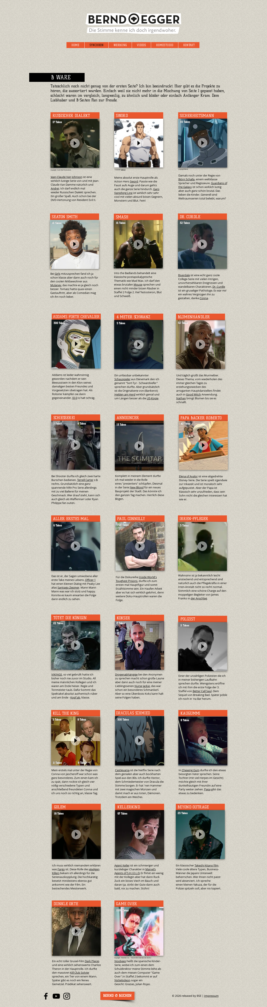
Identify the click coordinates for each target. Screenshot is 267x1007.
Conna (204, 298)
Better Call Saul (202, 691)
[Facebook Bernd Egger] (45, 996)
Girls (57, 274)
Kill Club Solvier (79, 972)
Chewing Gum (190, 770)
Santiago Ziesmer (68, 587)
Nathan (181, 398)
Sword (134, 181)
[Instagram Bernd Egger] (66, 996)
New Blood (137, 487)
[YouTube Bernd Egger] (56, 996)
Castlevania (122, 770)
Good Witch (193, 394)
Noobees (120, 961)
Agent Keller (122, 865)
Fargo (61, 869)
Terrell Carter (85, 480)
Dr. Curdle (218, 287)
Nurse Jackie (142, 686)
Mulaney (55, 285)
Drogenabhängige (126, 674)
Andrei (55, 188)
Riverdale (184, 275)
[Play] (75, 143)
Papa (207, 789)
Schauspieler (122, 379)
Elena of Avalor (188, 476)
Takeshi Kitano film (206, 865)
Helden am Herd (124, 394)
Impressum (211, 996)
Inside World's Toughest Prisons (136, 579)
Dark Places (92, 961)
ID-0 (74, 398)
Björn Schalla (186, 179)
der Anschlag (199, 598)
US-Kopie (152, 398)
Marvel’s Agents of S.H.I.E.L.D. (135, 871)
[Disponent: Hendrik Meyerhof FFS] (117, 996)
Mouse (138, 284)
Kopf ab (75, 697)
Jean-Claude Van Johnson (66, 177)
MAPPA (123, 170)
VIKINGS (56, 674)
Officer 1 (90, 580)
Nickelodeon (122, 980)
